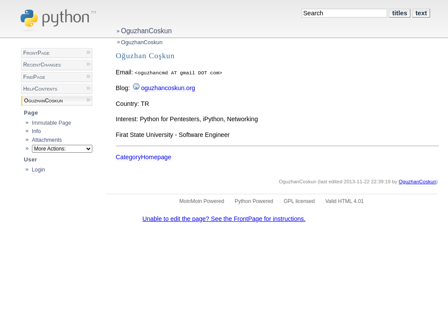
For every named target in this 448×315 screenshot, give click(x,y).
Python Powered (253, 201)
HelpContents (40, 89)
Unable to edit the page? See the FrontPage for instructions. (224, 218)
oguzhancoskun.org (168, 87)
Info (36, 131)
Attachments (47, 140)
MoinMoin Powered (201, 201)
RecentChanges (42, 65)
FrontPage (36, 53)
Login (38, 170)
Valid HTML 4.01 (344, 201)
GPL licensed (299, 201)
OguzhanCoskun (146, 31)
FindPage (34, 77)
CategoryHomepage (144, 157)
